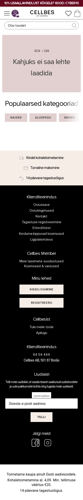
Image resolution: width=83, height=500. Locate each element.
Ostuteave (41, 205)
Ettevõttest (42, 228)
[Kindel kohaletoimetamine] (41, 158)
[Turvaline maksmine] (41, 168)
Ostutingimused (41, 210)
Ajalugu (41, 333)
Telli (41, 417)
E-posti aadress (42, 396)
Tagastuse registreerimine (42, 222)
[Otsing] (41, 25)
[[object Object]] (41, 289)
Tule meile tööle (41, 327)
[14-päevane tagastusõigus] (41, 178)
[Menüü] (7, 13)
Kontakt (41, 216)
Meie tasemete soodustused (41, 261)
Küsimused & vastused (41, 266)
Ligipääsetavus (41, 239)
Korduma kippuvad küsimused (41, 233)
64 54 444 (41, 354)
